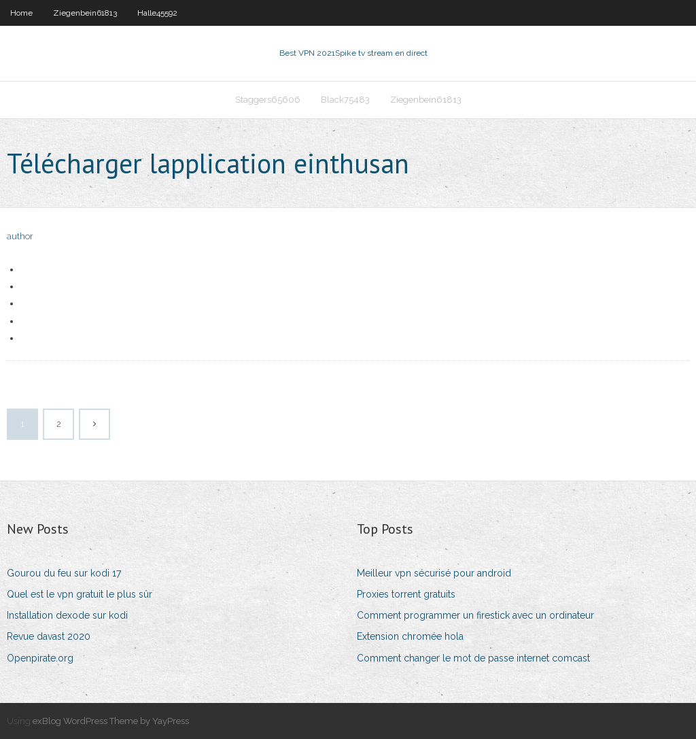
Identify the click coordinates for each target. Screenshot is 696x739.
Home (21, 13)
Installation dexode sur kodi (67, 615)
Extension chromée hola (410, 636)
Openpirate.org (40, 658)
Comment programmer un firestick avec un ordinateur (475, 615)
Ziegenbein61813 (85, 13)
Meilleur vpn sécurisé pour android (434, 573)
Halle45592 (157, 13)
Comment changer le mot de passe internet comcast (473, 658)
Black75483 (345, 99)
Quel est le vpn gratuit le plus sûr (79, 594)
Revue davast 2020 (48, 636)
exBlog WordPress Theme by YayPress (111, 721)
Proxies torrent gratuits (406, 594)
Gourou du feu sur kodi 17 (64, 573)
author (20, 236)
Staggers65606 (267, 99)
